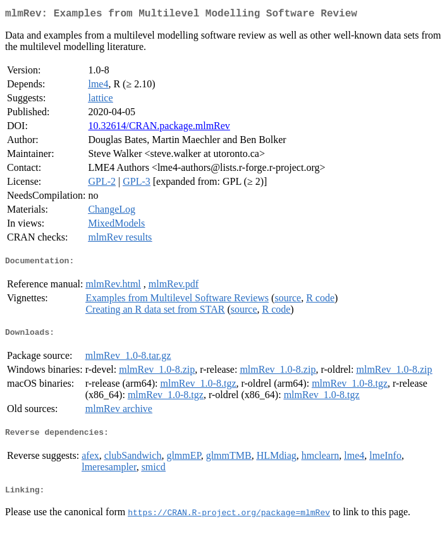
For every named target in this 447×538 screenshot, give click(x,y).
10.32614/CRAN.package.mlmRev (159, 128)
